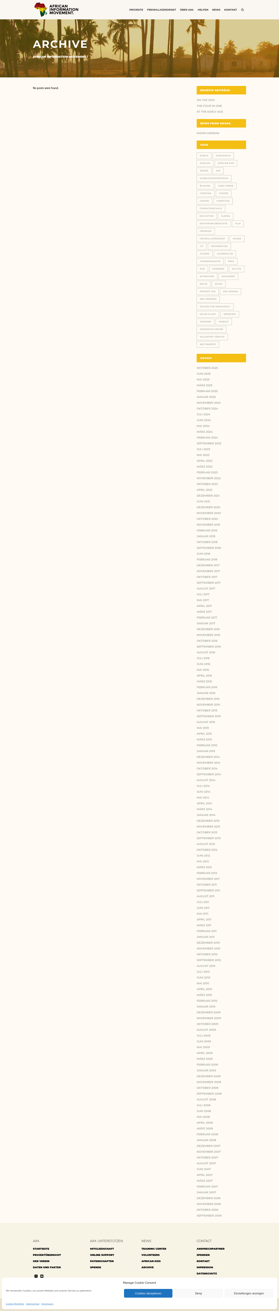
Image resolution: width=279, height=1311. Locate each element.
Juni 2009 (204, 1041)
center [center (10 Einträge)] (223, 193)
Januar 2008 (206, 1140)
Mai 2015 (203, 728)
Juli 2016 (203, 658)
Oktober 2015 (207, 710)
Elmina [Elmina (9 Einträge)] (225, 216)
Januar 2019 (206, 536)
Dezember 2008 (208, 1076)
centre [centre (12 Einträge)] (204, 201)
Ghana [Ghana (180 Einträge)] (237, 238)
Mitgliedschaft (102, 1248)
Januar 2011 (206, 937)
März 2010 (204, 995)
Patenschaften (102, 1261)
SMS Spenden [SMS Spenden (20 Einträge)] (208, 299)
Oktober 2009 (207, 1024)
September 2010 (209, 960)
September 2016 (209, 646)
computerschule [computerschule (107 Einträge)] (211, 208)
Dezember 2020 (208, 507)
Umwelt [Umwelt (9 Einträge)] (224, 321)
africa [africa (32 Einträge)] (204, 155)
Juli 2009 (203, 1035)
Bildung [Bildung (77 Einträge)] (205, 186)
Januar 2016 (206, 693)
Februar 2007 (207, 1186)
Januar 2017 (206, 623)
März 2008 (205, 1128)
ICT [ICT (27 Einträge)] (201, 246)
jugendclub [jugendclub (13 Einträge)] (225, 254)
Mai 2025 (203, 379)
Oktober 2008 (207, 1088)
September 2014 (209, 774)
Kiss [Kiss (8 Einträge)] (202, 269)
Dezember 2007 (208, 1146)
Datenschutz (32, 1303)
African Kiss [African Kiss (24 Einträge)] (226, 163)
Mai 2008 (203, 1117)
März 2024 (205, 432)
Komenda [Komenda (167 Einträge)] (219, 269)
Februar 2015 (207, 745)
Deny (198, 1293)
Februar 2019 (207, 530)
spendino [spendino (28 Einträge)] (230, 314)
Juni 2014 (203, 791)
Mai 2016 (203, 670)
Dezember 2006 (208, 1198)
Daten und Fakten (47, 1267)
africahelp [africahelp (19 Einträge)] (223, 155)
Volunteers (150, 1254)
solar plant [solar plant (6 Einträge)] (208, 314)
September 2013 (209, 838)
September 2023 (209, 443)
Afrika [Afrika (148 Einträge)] (204, 171)
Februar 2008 (207, 1134)
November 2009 (209, 1018)
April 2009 (205, 1053)
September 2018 (209, 548)
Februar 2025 (207, 391)
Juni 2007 (204, 1169)
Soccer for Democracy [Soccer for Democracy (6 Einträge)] (215, 306)
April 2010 (204, 989)
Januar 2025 (206, 397)
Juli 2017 (203, 594)
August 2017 (206, 588)
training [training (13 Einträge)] (205, 321)
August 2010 (206, 966)
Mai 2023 (203, 455)
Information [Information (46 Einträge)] (219, 246)
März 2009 (205, 1059)
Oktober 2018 (207, 542)
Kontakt (203, 1261)
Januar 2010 (206, 1006)
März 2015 (204, 739)
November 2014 (208, 762)
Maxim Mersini (208, 133)
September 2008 (209, 1093)
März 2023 (204, 466)
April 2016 (204, 675)
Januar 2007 (206, 1192)
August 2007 (206, 1163)
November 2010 (208, 948)
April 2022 (204, 490)
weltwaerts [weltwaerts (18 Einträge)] (208, 344)
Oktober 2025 (207, 368)
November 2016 (208, 635)
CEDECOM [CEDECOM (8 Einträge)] (206, 193)
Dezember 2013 (208, 821)
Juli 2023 (203, 449)
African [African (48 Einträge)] (205, 163)
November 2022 (209, 478)
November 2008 (209, 1082)
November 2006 (209, 1204)
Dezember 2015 (208, 699)
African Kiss (151, 1261)
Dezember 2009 (208, 1012)
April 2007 (205, 1175)
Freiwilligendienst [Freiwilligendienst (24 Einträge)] (212, 238)
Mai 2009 (203, 1047)
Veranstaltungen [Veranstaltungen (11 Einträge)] (211, 329)
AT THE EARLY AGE (210, 111)
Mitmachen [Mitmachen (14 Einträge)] (207, 276)
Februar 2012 (207, 873)
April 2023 (204, 461)
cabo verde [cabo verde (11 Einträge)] (225, 186)
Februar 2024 (207, 437)
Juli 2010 (203, 971)
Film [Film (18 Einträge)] (238, 223)
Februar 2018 (207, 559)
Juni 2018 (203, 553)
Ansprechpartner (211, 1248)
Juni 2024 (204, 420)
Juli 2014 (203, 786)
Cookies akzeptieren (148, 1293)
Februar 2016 (207, 687)
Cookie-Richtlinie (15, 1303)
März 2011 (204, 925)
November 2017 (208, 571)
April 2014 (204, 803)
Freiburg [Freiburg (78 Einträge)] (206, 231)
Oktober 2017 (207, 577)
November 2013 (208, 826)
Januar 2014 (206, 815)
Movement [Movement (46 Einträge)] (228, 276)
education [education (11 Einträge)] (207, 216)
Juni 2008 (204, 1111)
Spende (95, 1267)
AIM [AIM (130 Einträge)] (218, 171)
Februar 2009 (207, 1064)
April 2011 (204, 919)
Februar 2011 (207, 931)
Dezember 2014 (208, 757)
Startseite (41, 1248)
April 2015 (204, 733)
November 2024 (209, 402)
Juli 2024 (203, 414)
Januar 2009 (206, 1070)
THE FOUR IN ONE (209, 106)
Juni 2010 (203, 977)
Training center (153, 1248)
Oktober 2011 (207, 884)
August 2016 (206, 652)
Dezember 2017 (208, 565)
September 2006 (209, 1215)
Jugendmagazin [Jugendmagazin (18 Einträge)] (210, 261)
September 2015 (209, 716)
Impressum (47, 1303)
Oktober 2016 (207, 641)
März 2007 (205, 1180)
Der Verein (41, 1261)
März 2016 (204, 681)
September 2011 (208, 890)
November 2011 (208, 879)
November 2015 (208, 704)
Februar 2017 (207, 617)
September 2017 (209, 582)
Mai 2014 (203, 797)
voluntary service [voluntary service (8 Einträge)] (212, 337)
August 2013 (206, 844)
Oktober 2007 (207, 1157)
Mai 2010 (203, 983)
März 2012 (204, 867)
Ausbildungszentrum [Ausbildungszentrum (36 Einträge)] (214, 178)
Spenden (203, 1254)
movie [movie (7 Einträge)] (204, 284)
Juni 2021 (203, 501)
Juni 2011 (203, 908)
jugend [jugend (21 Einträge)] (204, 254)
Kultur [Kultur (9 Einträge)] (236, 269)
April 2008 (205, 1122)
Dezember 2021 (208, 495)
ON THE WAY (206, 100)
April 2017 (204, 606)
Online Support (102, 1254)
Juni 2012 (203, 855)
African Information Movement (59, 56)
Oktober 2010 (207, 954)
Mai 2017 (203, 600)
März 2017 (204, 612)
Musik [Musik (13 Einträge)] (218, 284)
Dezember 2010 (208, 942)
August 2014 (206, 780)
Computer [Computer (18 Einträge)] (223, 201)
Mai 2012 (203, 861)
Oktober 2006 (207, 1210)
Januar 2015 (206, 751)
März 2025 (204, 385)
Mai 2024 (203, 426)
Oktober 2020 (207, 519)
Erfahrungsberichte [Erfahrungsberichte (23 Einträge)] (214, 223)
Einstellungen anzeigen (249, 1293)
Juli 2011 (203, 902)
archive (147, 1267)
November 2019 (208, 524)
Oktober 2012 (207, 850)
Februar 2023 (207, 472)
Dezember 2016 (208, 629)
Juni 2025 (204, 373)
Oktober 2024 (207, 408)
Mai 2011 (202, 913)
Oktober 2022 (207, 484)
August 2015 (206, 722)
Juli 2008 (203, 1105)
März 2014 (204, 809)
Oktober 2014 (207, 768)
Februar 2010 (207, 1001)
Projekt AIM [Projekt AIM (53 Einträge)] (208, 291)
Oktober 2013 (207, 832)
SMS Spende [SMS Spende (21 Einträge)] (230, 291)
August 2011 (205, 896)
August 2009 (206, 1030)
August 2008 (206, 1099)
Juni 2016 (203, 664)
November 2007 (209, 1151)
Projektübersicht (47, 1254)
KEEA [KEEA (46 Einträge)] (231, 261)
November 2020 (209, 513)
